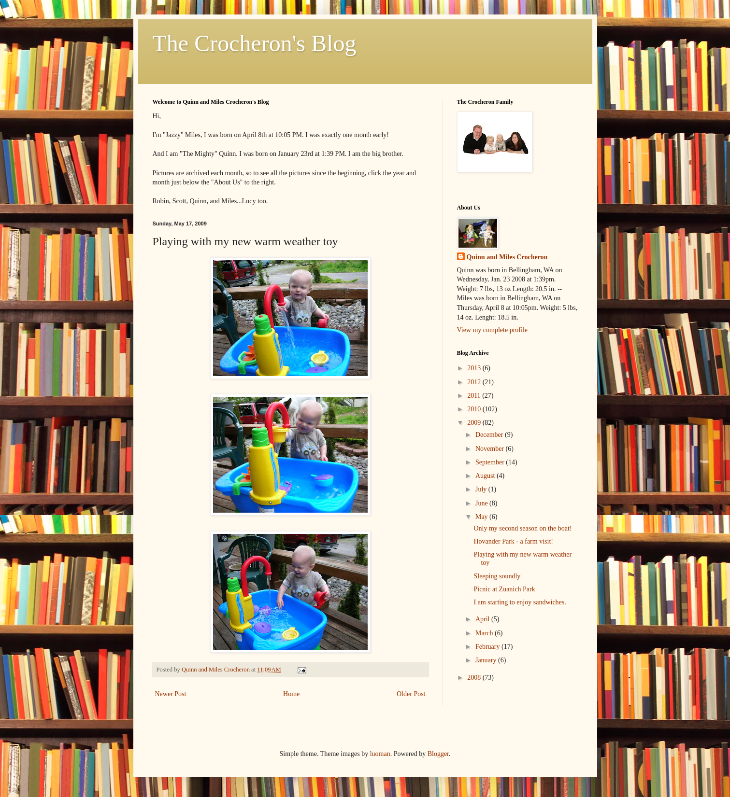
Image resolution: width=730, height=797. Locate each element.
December (490, 434)
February (488, 646)
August (486, 475)
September (490, 462)
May (482, 516)
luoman (380, 753)
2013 (475, 368)
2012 (475, 382)
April (483, 619)
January (486, 660)
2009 (475, 422)
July (481, 489)
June (482, 503)
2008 (475, 677)
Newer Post (170, 694)
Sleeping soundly (496, 576)
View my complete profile (492, 330)
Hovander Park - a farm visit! (513, 541)
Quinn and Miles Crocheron (507, 257)
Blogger (438, 753)
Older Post (411, 694)
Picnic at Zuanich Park (504, 589)
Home (291, 694)
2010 (475, 409)
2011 (474, 395)
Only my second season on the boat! (522, 528)
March (485, 633)
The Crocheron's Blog (255, 43)
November (490, 448)
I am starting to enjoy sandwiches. (519, 602)
